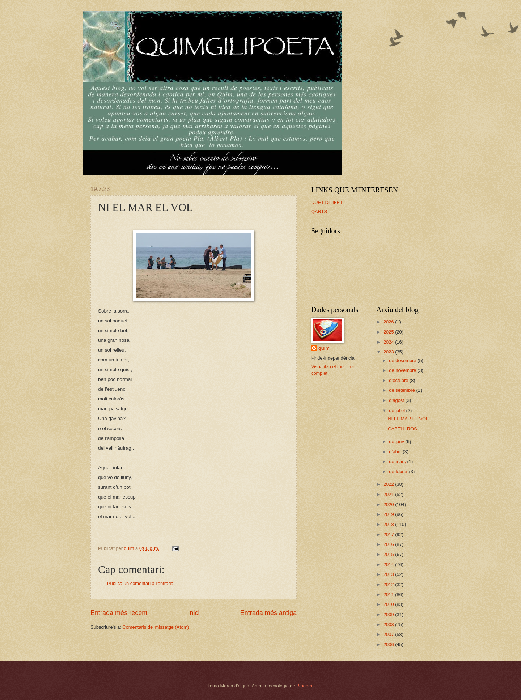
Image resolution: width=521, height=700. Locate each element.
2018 (389, 524)
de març (398, 461)
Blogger (304, 685)
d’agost (397, 400)
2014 (389, 564)
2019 (389, 514)
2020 (389, 504)
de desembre (403, 360)
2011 (389, 594)
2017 (389, 534)
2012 (389, 584)
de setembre (402, 390)
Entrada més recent (118, 612)
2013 (389, 574)
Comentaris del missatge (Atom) (155, 627)
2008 (389, 624)
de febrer (399, 471)
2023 (389, 352)
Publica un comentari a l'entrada (140, 583)
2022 (389, 484)
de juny (397, 441)
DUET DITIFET (327, 202)
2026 (389, 321)
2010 (389, 604)
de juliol (397, 410)
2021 (389, 494)
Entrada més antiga (268, 612)
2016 (389, 544)
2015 (389, 554)
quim (324, 348)
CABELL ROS (402, 429)
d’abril (396, 451)
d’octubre (399, 380)
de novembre (403, 370)
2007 (389, 634)
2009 (389, 614)
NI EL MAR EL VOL (408, 418)
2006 (389, 644)
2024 (389, 342)
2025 (389, 332)
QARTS (319, 211)
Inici (193, 612)
